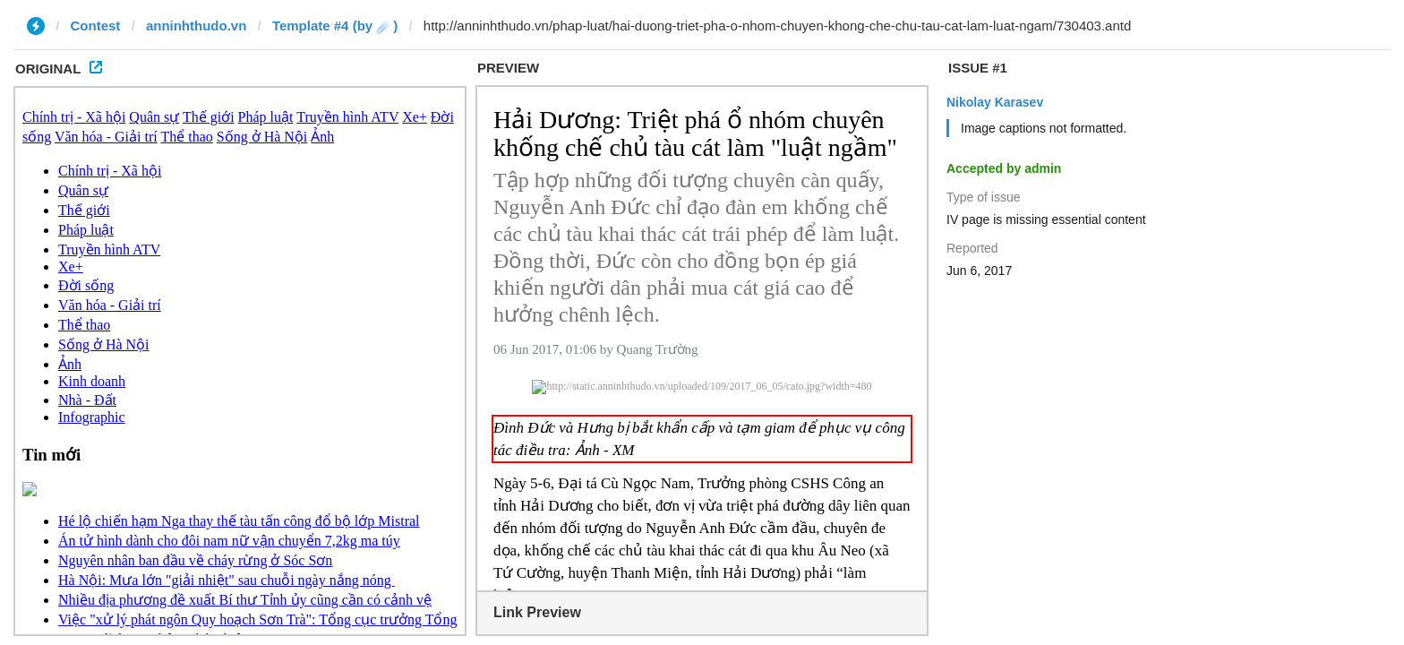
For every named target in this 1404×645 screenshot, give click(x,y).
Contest (96, 25)
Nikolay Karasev (994, 102)
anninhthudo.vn (196, 25)
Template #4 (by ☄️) (335, 25)
